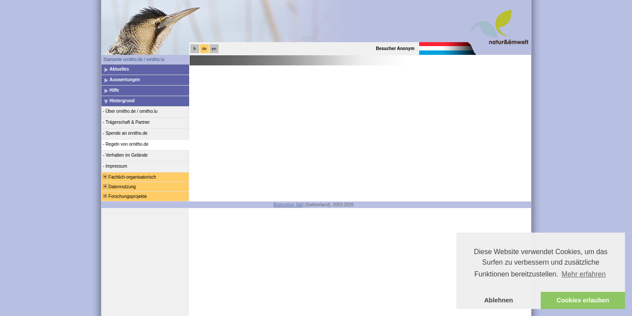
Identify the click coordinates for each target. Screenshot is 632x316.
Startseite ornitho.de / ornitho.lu (134, 59)
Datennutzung (119, 186)
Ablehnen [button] (498, 300)
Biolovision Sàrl (288, 204)
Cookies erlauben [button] (583, 300)
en (214, 49)
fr (195, 49)
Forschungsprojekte (124, 196)
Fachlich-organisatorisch (129, 177)
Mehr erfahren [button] (584, 274)
